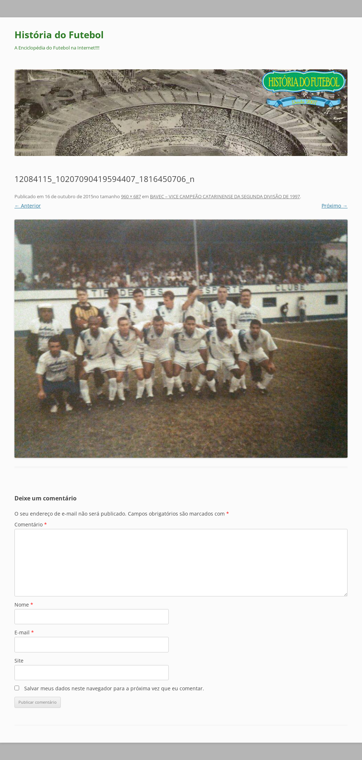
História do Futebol (59, 34)
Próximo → (335, 205)
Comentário (30, 524)
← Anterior (27, 205)
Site (18, 660)
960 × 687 (131, 196)
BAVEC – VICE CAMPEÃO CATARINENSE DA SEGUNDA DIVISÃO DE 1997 (225, 196)
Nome (23, 604)
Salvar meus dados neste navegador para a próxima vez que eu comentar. (114, 688)
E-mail (24, 632)
